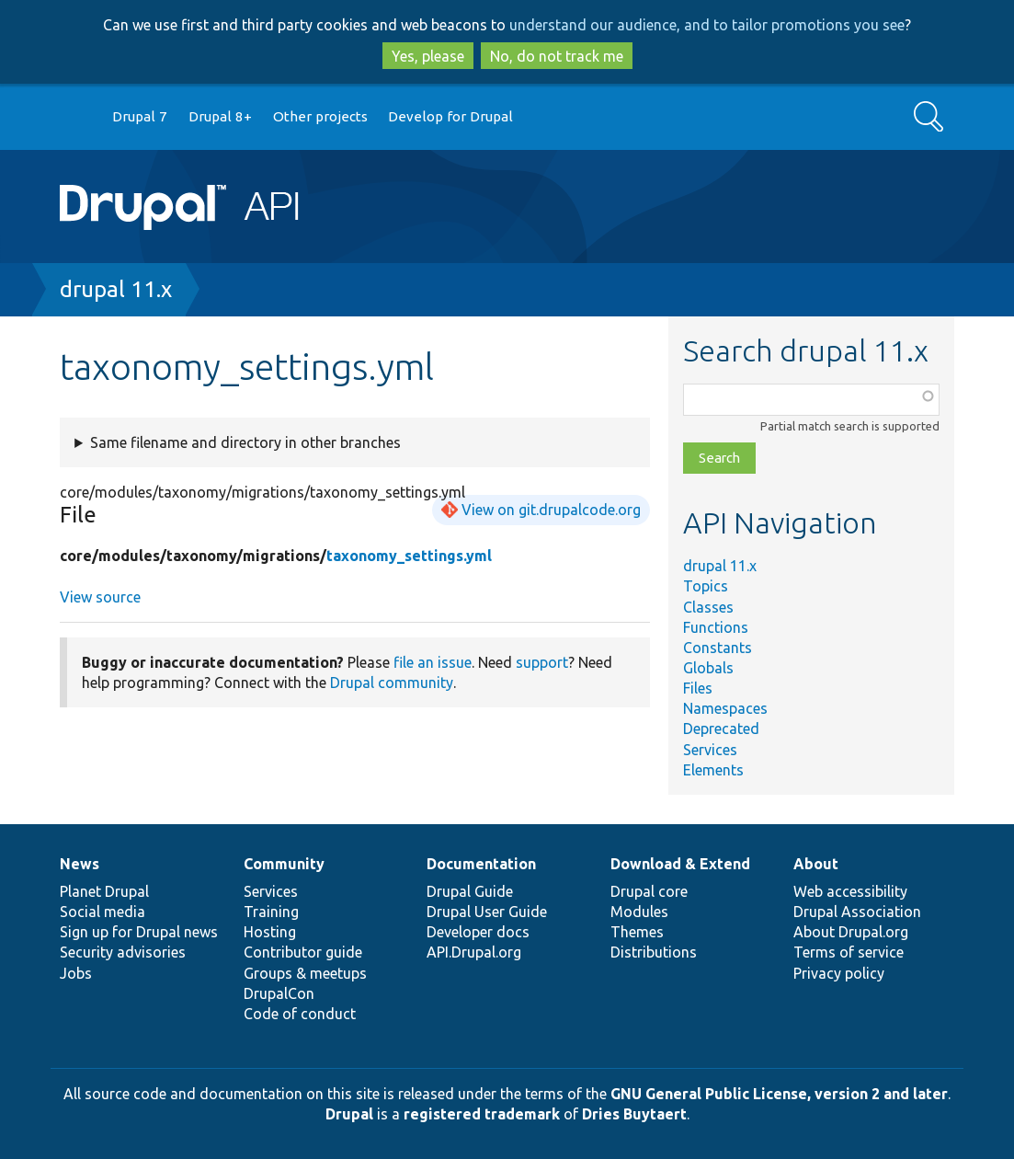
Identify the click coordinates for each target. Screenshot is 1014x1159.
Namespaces (725, 708)
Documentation (481, 863)
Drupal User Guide (487, 911)
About (815, 863)
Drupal (349, 1114)
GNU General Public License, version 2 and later (779, 1093)
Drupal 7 (139, 116)
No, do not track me (556, 56)
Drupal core (649, 891)
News (79, 863)
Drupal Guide (470, 891)
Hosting (270, 932)
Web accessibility (850, 891)
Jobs (76, 973)
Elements (713, 770)
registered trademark (482, 1114)
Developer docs (478, 932)
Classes (708, 607)
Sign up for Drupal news (139, 932)
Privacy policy (838, 973)
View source (100, 597)
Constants (717, 647)
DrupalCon (279, 993)
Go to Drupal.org (77, 117)
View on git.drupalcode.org (551, 509)
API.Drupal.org (474, 952)
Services (710, 749)
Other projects (320, 116)
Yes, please (428, 56)
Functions (715, 627)
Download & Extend (680, 863)
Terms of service (848, 952)
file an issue (432, 662)
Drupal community (391, 682)
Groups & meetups (305, 973)
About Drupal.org (850, 932)
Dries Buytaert (634, 1114)
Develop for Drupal (450, 116)
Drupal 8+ (220, 116)
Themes (637, 932)
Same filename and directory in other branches (245, 442)
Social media (102, 911)
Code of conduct (300, 1013)
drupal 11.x (116, 289)
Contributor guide (303, 952)
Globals (708, 668)
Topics (705, 586)
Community (284, 863)
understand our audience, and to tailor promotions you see (707, 25)
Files (697, 688)
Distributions (653, 952)
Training (271, 911)
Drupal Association (857, 911)
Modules (639, 911)
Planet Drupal (104, 891)
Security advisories (123, 952)
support (542, 662)
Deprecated (721, 728)
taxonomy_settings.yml (409, 555)
